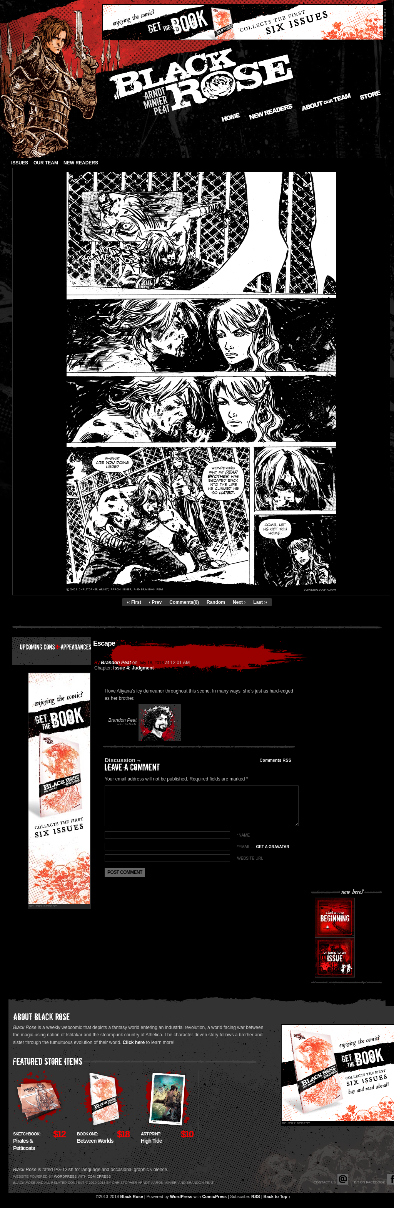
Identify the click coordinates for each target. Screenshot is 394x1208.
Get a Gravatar (272, 847)
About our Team (326, 102)
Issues (19, 163)
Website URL (250, 858)
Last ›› (260, 602)
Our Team (45, 163)
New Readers (271, 112)
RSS (255, 1196)
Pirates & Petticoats (26, 1141)
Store (370, 95)
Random (216, 602)
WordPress (181, 1196)
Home (231, 117)
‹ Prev (155, 602)
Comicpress (99, 1176)
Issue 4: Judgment (133, 668)
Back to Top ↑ (277, 1196)
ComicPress (214, 1196)
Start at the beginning (335, 918)
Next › (239, 602)
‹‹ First (134, 602)
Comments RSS (275, 760)
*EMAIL (263, 847)
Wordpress (65, 1176)
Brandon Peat (116, 662)
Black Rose (131, 1196)
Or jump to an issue (335, 958)
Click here (134, 1042)
